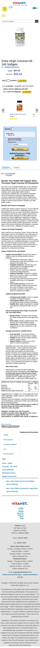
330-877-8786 (22, 538)
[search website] (20, 21)
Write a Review (6, 424)
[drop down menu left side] (4, 15)
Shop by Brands (8, 454)
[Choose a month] (20, 144)
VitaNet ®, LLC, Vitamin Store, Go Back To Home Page (20, 513)
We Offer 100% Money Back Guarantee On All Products (5, 9)
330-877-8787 (21, 543)
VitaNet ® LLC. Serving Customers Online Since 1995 (20, 3)
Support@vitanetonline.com (22, 572)
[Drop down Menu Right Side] (36, 15)
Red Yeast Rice (8, 440)
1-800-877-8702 (23, 533)
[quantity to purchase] (8, 81)
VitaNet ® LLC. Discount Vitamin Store (20, 503)
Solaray (5, 435)
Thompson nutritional (9, 444)
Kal (4, 449)
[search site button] (36, 21)
